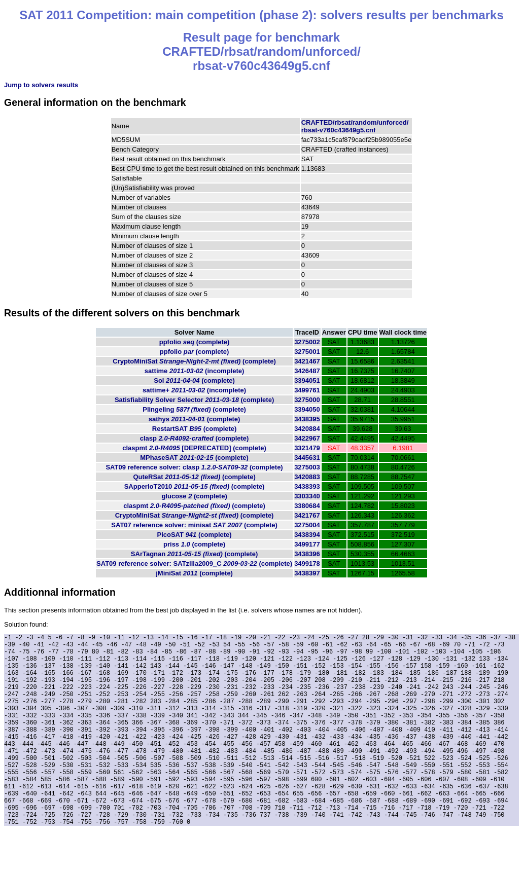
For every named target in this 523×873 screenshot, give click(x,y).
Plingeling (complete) (194, 409)
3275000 (307, 400)
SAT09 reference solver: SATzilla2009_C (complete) (194, 563)
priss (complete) (194, 544)
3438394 (307, 534)
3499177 (307, 544)
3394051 (307, 380)
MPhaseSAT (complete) (194, 457)
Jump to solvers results (41, 85)
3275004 (307, 525)
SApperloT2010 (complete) (194, 486)
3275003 (307, 467)
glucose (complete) (194, 496)
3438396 (307, 554)
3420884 (307, 428)
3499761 (307, 390)
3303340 (307, 496)
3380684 (307, 506)
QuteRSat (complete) (194, 477)
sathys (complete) (194, 419)
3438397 (307, 573)
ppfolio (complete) (194, 342)
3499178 (307, 563)
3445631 (307, 457)
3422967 (307, 438)
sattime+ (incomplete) (194, 390)
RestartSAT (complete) (194, 428)
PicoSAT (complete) (194, 534)
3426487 (307, 371)
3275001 (307, 351)
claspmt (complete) (194, 448)
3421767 (307, 515)
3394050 (307, 409)
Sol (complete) (194, 380)
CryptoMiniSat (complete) (194, 361)
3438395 (307, 419)
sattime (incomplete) (195, 371)
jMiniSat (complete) (194, 573)
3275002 (307, 342)
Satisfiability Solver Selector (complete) (194, 400)
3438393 (307, 486)
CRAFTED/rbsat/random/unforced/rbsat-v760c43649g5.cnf (355, 126)
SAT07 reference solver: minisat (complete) (194, 525)
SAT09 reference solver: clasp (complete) (194, 467)
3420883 (307, 477)
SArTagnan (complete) (194, 554)
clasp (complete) (194, 438)
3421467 (307, 361)
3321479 (307, 448)
